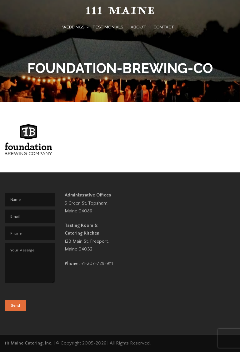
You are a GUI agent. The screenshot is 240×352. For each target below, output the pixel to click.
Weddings (73, 27)
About (138, 27)
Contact (163, 27)
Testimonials (107, 27)
